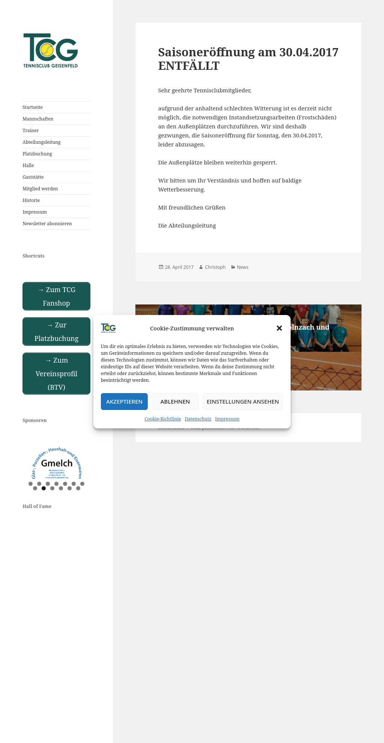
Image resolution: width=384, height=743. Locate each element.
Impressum (227, 419)
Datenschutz (198, 419)
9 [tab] (44, 488)
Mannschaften (37, 119)
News (243, 267)
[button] (279, 328)
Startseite (32, 107)
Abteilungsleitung (41, 142)
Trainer (30, 130)
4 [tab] (56, 484)
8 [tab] (35, 488)
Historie (31, 200)
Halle (28, 165)
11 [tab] (61, 488)
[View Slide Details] (56, 463)
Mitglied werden (40, 188)
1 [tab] (30, 484)
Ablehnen (175, 401)
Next (81, 461)
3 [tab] (48, 484)
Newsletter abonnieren (47, 223)
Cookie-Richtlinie (163, 419)
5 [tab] (65, 484)
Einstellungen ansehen (243, 401)
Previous (32, 461)
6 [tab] (74, 484)
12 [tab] (70, 488)
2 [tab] (39, 484)
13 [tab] (78, 488)
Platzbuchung (37, 154)
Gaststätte (33, 177)
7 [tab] (82, 484)
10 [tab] (52, 488)
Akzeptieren (124, 401)
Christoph (215, 267)
